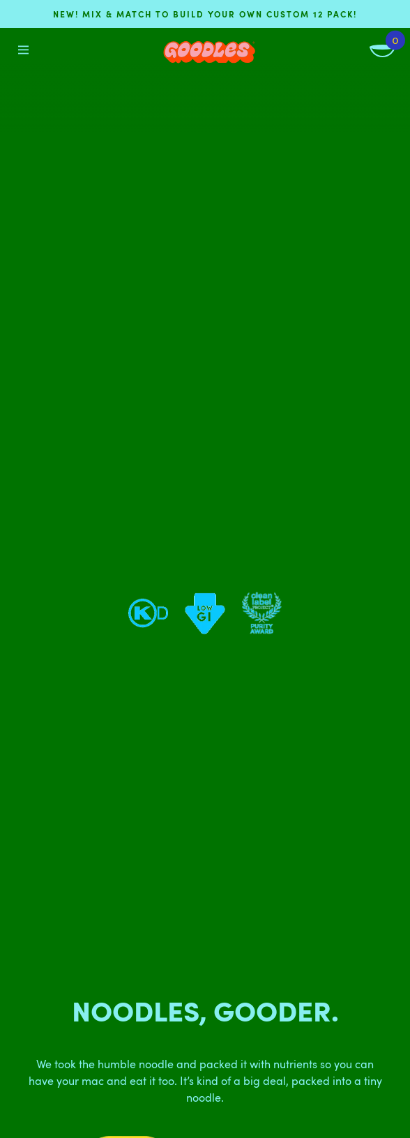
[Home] (209, 52)
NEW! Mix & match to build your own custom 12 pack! (205, 14)
